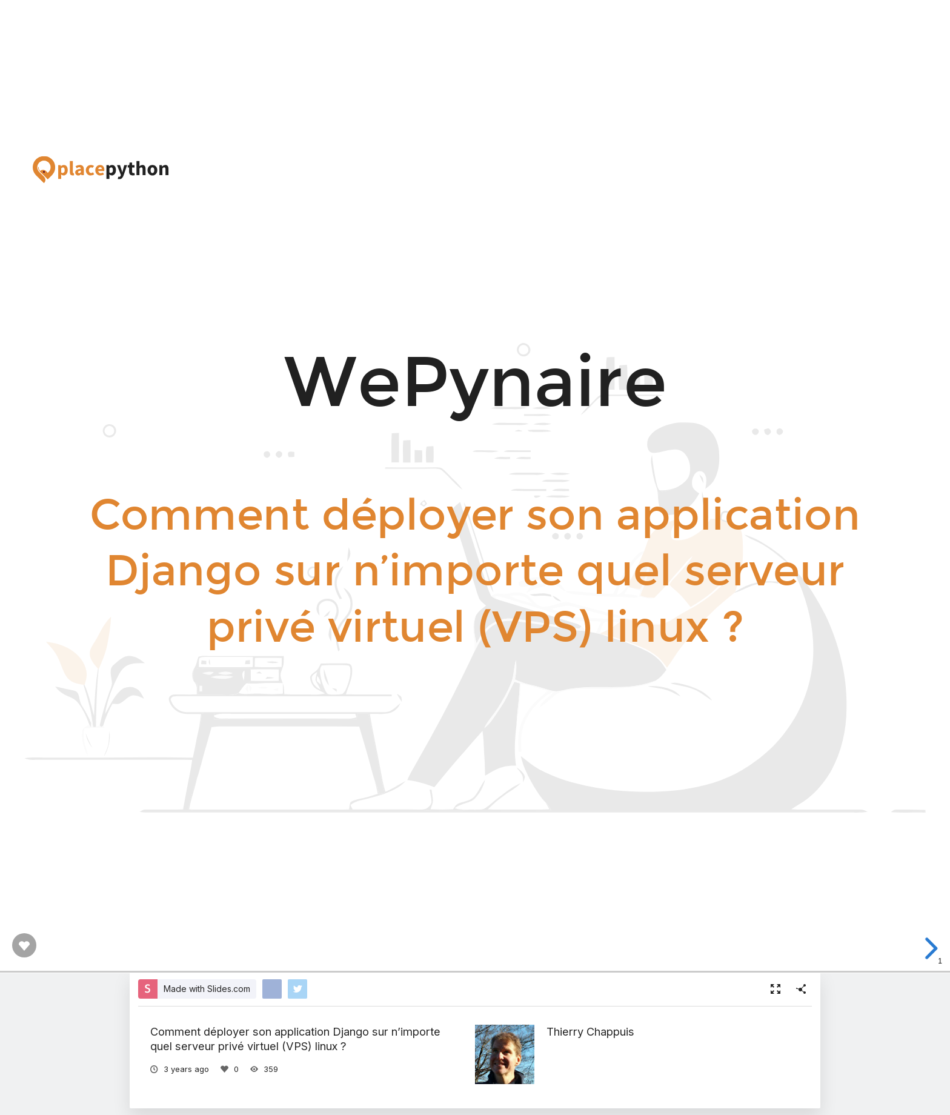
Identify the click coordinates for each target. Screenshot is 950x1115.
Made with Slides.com (207, 989)
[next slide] (935, 948)
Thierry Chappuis (590, 1031)
